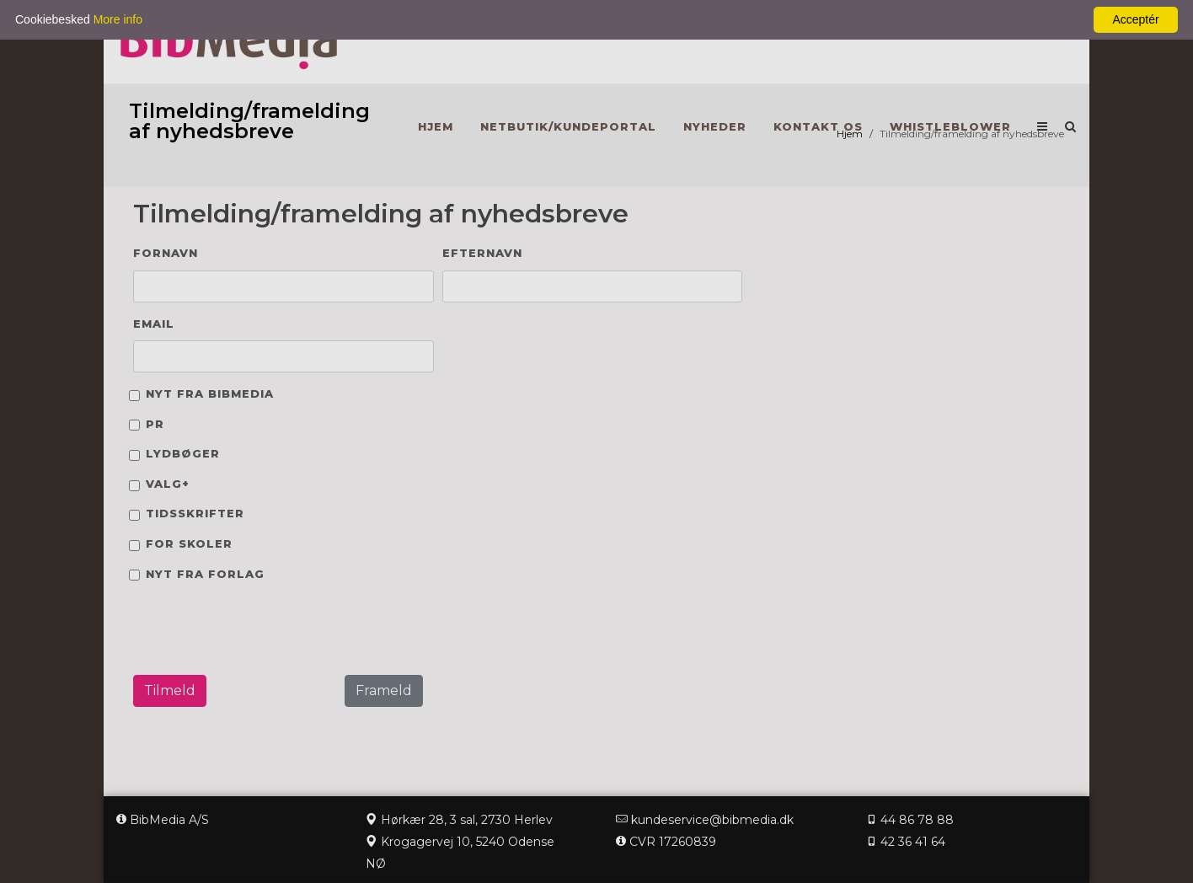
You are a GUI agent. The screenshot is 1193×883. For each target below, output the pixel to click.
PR (155, 424)
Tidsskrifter (195, 513)
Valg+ (168, 483)
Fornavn (165, 253)
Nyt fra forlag (205, 574)
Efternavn (482, 253)
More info (118, 19)
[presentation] (248, 628)
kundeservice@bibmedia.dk (712, 819)
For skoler (189, 543)
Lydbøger (183, 453)
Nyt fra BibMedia (210, 393)
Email (153, 323)
